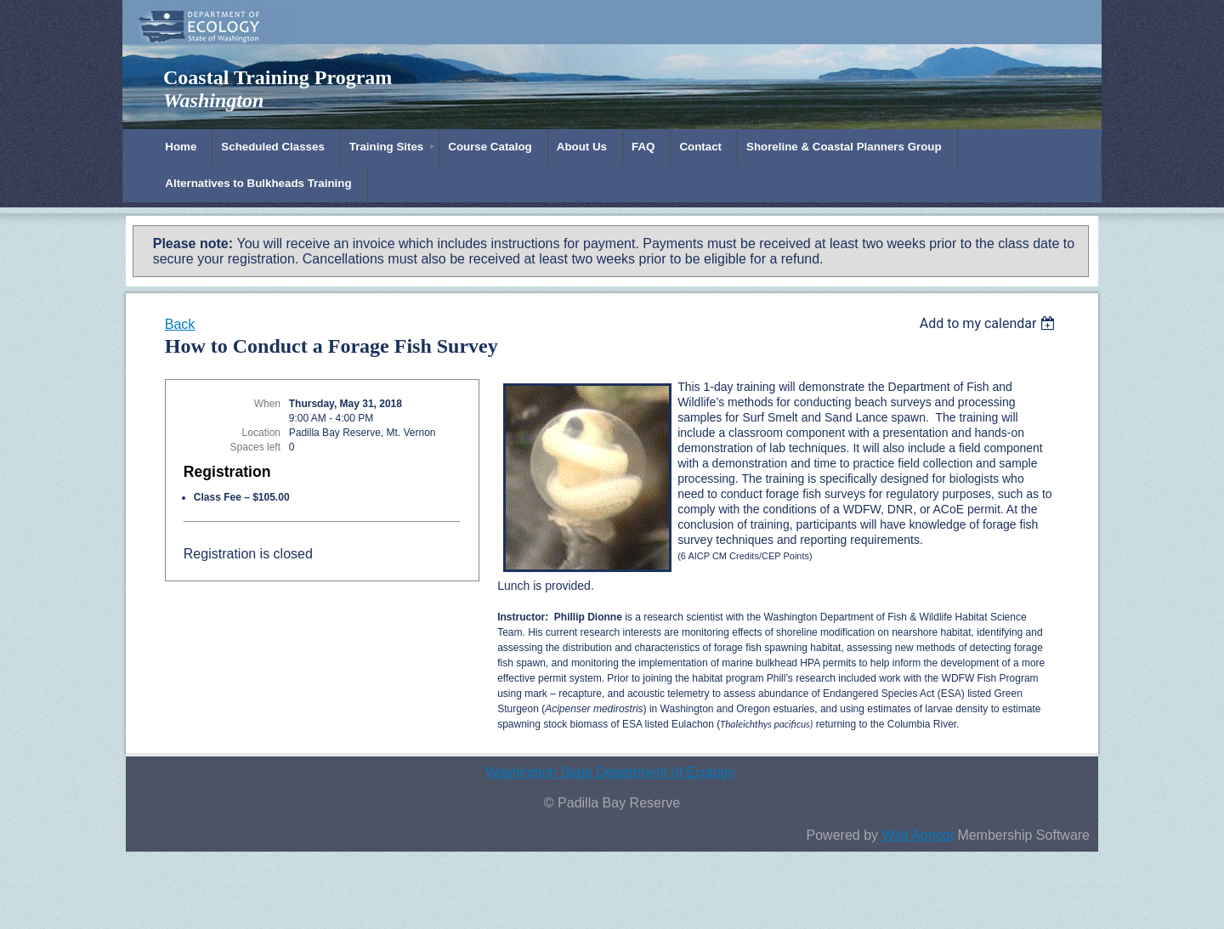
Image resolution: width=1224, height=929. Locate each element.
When (267, 404)
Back (180, 324)
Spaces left (255, 447)
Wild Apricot (917, 835)
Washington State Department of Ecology (609, 772)
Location (261, 433)
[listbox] (990, 323)
